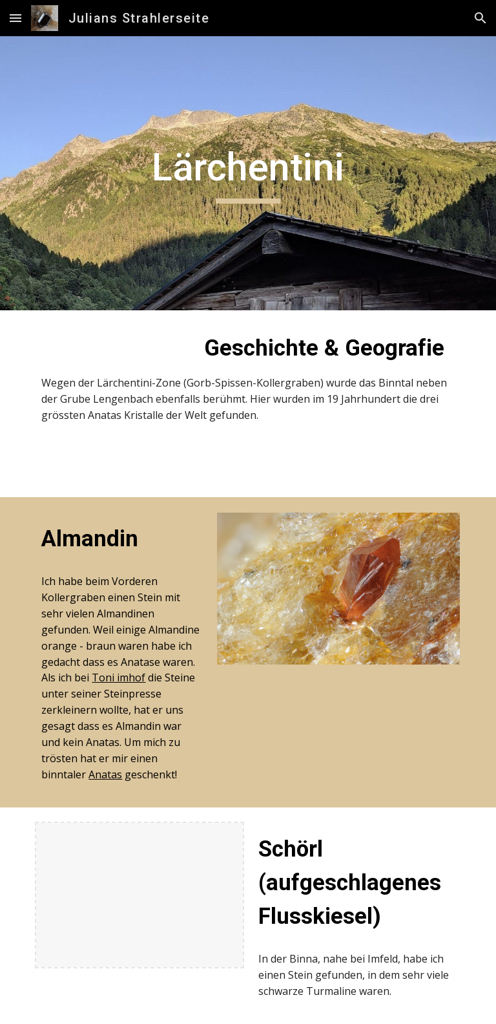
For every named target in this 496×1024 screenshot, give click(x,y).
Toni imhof (118, 677)
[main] (247, 173)
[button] (15, 18)
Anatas (105, 774)
